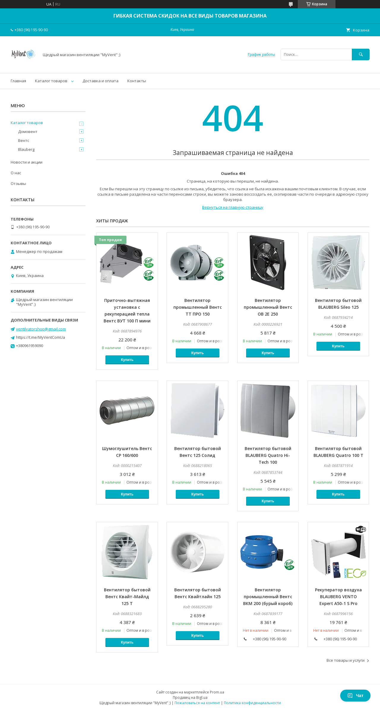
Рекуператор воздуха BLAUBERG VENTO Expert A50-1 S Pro (338, 596)
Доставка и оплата (100, 80)
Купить (127, 360)
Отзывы (18, 183)
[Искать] (361, 54)
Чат (355, 695)
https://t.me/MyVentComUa (40, 337)
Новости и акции (26, 162)
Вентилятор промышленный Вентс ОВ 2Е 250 (268, 307)
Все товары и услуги (346, 660)
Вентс (23, 140)
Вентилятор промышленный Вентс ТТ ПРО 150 (197, 307)
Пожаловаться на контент (197, 702)
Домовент (27, 131)
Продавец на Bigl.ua (190, 697)
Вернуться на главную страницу (232, 207)
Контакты (136, 80)
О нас (16, 172)
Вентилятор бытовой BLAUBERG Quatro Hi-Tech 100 (268, 455)
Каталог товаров (51, 80)
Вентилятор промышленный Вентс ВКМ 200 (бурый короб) (267, 596)
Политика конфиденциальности (252, 702)
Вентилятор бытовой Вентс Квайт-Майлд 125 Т (127, 596)
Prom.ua (217, 692)
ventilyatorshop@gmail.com (41, 329)
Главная (18, 80)
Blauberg (26, 149)
